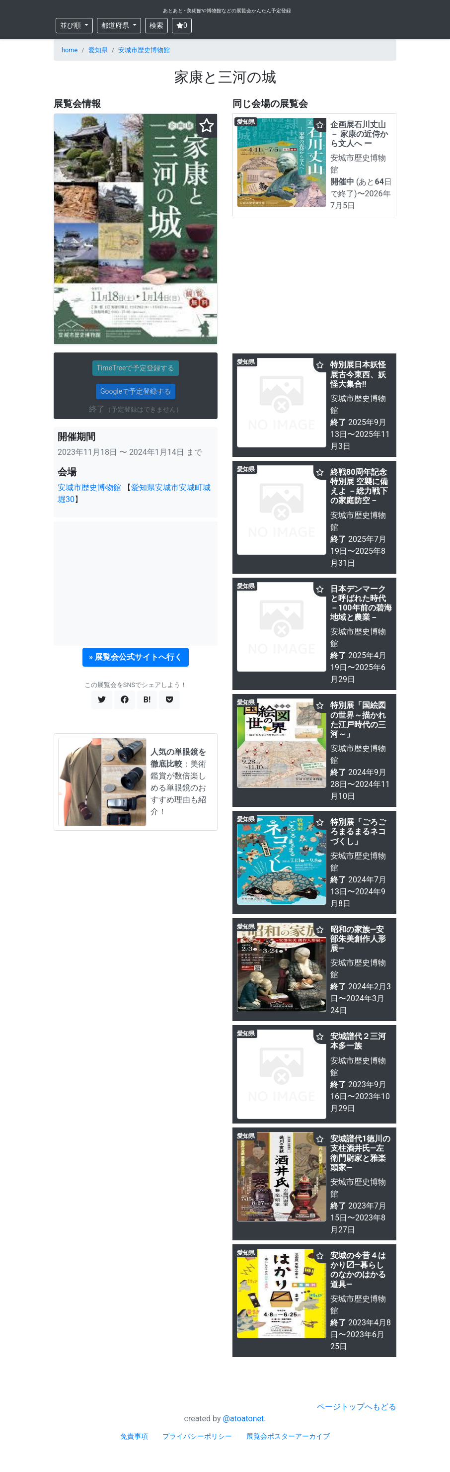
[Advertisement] (136, 583)
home (69, 50)
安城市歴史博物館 (144, 50)
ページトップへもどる (356, 1406)
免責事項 (134, 1436)
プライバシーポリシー (197, 1436)
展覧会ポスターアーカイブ (288, 1436)
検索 (156, 25)
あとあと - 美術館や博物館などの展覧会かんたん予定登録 (227, 10)
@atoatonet (243, 1418)
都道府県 (116, 25)
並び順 (71, 25)
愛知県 (98, 50)
